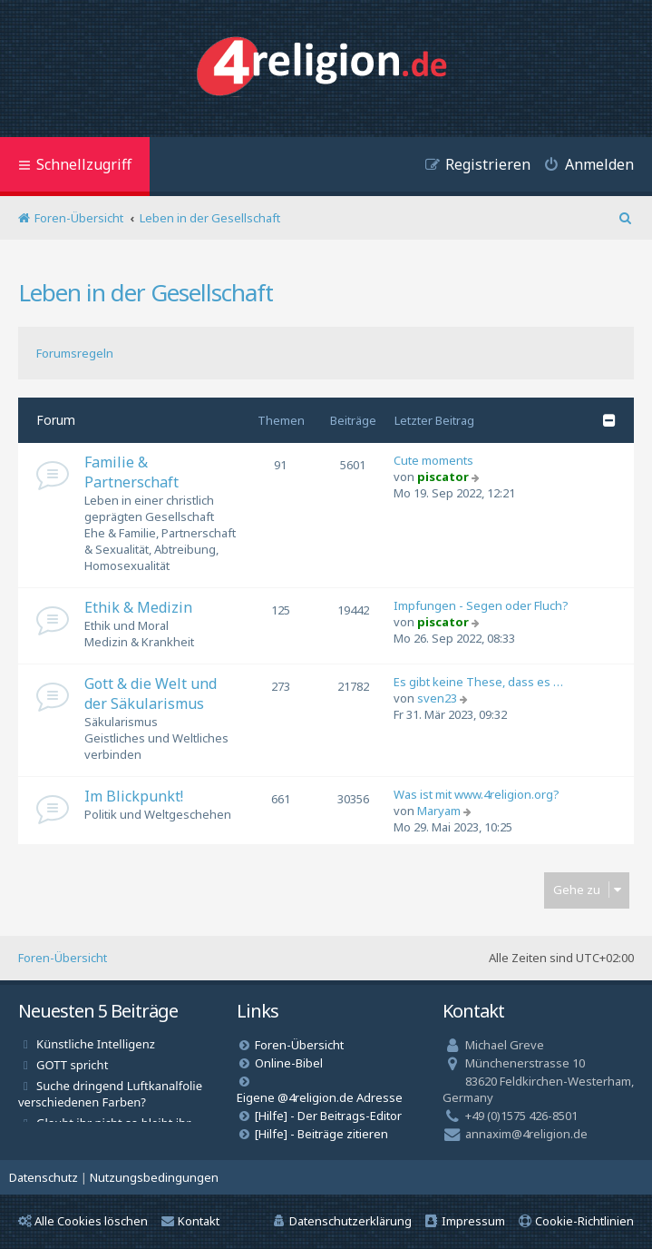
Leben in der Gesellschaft (145, 292)
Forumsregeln (74, 353)
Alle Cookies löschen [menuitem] (83, 1221)
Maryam (439, 810)
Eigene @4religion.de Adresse (320, 1097)
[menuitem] (582, 166)
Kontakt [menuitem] (190, 1221)
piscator (443, 476)
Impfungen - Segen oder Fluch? (481, 605)
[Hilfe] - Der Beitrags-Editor (328, 1115)
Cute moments (433, 460)
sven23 (437, 698)
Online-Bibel (289, 1063)
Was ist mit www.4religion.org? (477, 794)
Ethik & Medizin (138, 607)
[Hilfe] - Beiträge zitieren (321, 1134)
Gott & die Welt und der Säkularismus (150, 693)
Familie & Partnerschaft (131, 472)
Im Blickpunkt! (133, 796)
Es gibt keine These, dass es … (478, 682)
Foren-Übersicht (62, 957)
